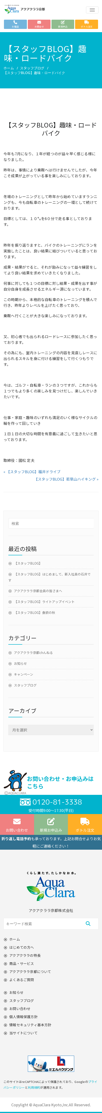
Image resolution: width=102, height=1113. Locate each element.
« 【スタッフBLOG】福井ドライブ (32, 471)
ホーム (8, 67)
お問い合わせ (19, 1008)
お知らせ (20, 663)
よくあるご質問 (21, 979)
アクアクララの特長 (25, 955)
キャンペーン (23, 674)
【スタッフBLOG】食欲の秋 (34, 612)
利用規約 (34, 1087)
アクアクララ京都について (30, 971)
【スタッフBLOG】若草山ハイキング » (66, 479)
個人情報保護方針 (23, 1016)
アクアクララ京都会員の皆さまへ (38, 590)
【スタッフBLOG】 (28, 563)
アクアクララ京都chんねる (33, 652)
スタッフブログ (32, 67)
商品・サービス (21, 963)
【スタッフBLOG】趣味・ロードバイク (51, 128)
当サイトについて (23, 1032)
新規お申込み (51, 825)
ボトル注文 (85, 825)
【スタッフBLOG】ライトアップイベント (44, 601)
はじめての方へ (21, 947)
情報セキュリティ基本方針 (30, 1024)
